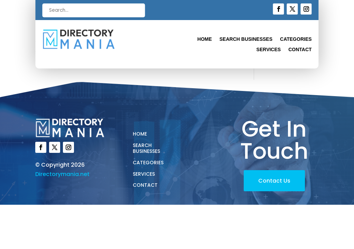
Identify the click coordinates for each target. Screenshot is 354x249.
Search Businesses (246, 39)
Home (204, 39)
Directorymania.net (62, 174)
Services (269, 49)
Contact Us (274, 181)
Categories (296, 39)
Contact (299, 49)
